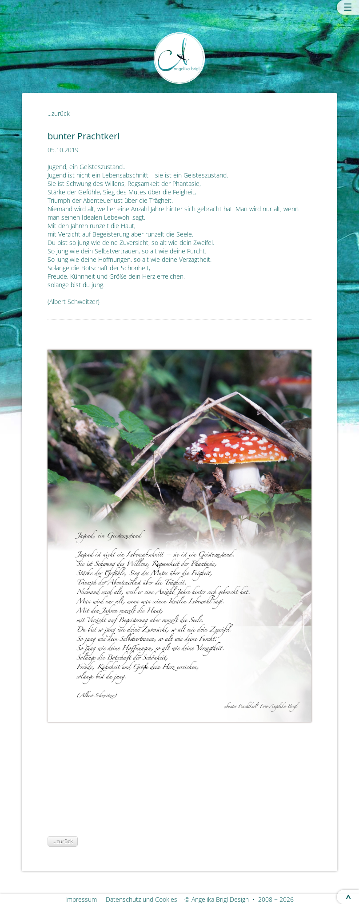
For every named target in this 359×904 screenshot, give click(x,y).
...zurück (59, 113)
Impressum (84, 899)
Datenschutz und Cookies (144, 899)
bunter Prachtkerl (84, 136)
